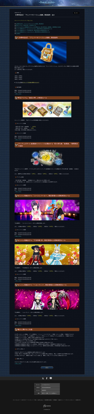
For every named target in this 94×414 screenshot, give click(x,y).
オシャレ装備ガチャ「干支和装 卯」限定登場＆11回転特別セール (32, 30)
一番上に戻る (18, 93)
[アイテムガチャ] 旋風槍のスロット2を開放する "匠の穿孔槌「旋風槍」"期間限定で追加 (38, 27)
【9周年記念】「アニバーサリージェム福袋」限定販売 (30, 23)
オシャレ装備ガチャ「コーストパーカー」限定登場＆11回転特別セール (34, 28)
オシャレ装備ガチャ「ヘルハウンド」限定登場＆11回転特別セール (33, 31)
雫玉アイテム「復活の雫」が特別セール (26, 25)
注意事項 (18, 33)
